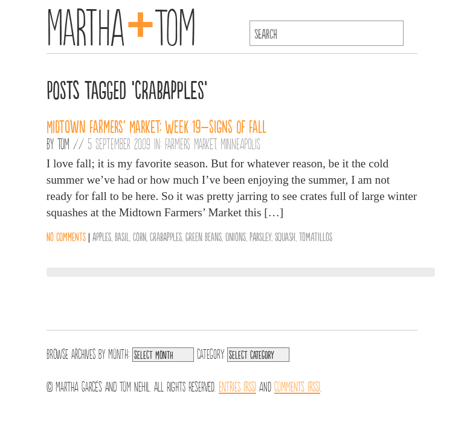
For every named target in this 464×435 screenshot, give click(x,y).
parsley (260, 236)
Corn (139, 236)
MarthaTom (121, 24)
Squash (285, 236)
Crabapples (166, 236)
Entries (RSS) (237, 385)
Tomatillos (315, 236)
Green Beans (203, 236)
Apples (101, 236)
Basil (122, 236)
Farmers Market (190, 143)
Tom (63, 143)
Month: (118, 352)
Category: (210, 352)
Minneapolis (240, 143)
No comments (66, 236)
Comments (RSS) (297, 385)
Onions (235, 236)
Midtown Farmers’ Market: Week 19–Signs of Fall (156, 125)
